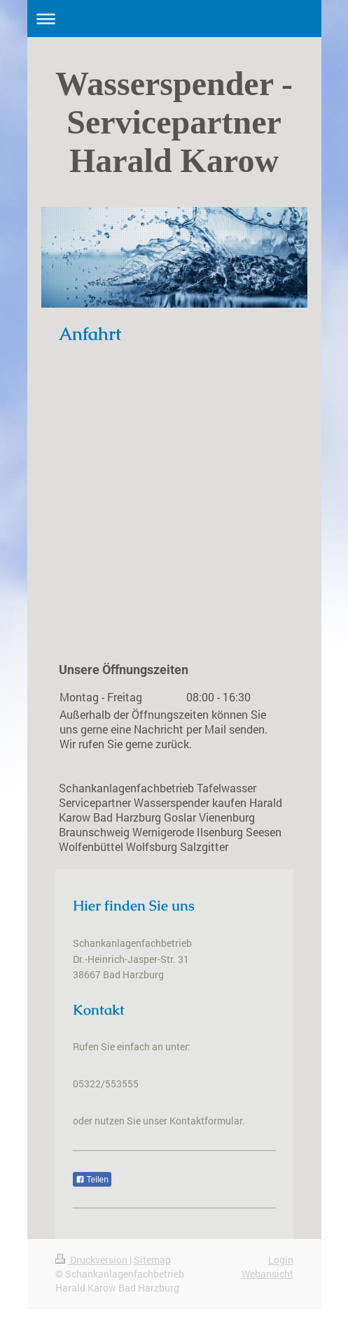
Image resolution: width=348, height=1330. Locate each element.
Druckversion (92, 1259)
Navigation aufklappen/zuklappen (174, 18)
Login (280, 1259)
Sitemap (152, 1259)
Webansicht (267, 1273)
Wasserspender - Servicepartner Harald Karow (174, 122)
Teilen (92, 1180)
